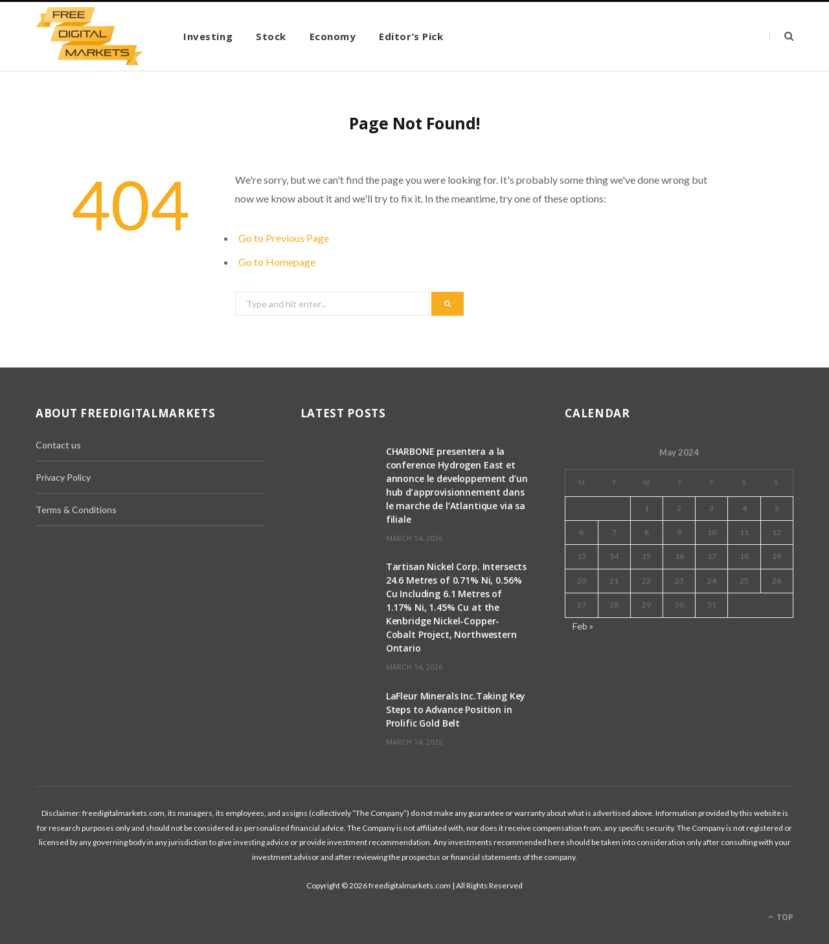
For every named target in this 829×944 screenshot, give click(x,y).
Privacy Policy (63, 477)
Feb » (583, 625)
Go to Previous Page (283, 238)
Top (780, 917)
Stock (271, 36)
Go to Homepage (276, 262)
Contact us (58, 444)
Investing (208, 36)
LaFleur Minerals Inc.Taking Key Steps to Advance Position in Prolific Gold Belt (456, 709)
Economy (333, 36)
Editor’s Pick (411, 36)
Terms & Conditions (76, 509)
